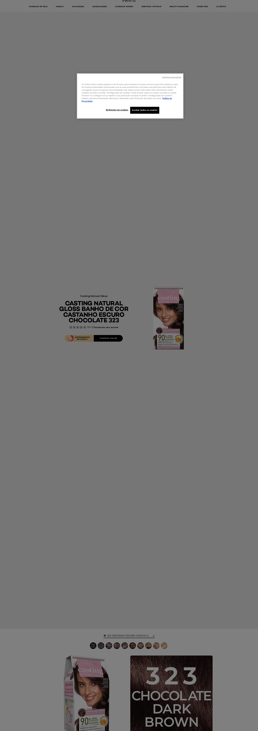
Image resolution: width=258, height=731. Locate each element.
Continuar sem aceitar (171, 77)
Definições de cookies (117, 110)
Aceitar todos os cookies (144, 110)
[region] (130, 96)
